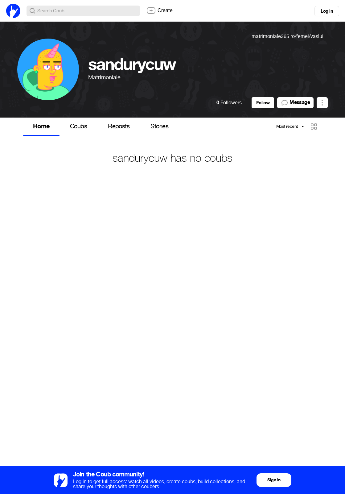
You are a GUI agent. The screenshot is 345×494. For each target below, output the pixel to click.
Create (159, 10)
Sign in (273, 480)
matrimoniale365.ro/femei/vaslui (287, 36)
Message (295, 102)
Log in (327, 11)
